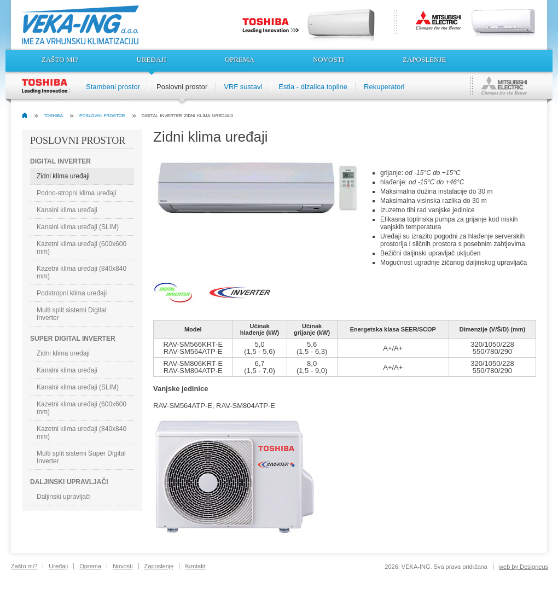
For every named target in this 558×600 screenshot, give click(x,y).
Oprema (239, 59)
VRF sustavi (243, 87)
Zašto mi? (60, 59)
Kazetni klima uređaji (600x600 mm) (81, 247)
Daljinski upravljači (64, 496)
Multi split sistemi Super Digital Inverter (81, 457)
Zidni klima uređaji (63, 176)
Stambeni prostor (113, 87)
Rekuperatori (384, 87)
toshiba (53, 115)
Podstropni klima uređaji (72, 293)
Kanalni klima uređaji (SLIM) (78, 227)
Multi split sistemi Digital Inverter (71, 314)
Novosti (328, 59)
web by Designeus (523, 566)
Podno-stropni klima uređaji (76, 193)
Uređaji (151, 59)
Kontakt (195, 566)
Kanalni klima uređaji (67, 210)
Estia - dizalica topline (312, 87)
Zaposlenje (424, 59)
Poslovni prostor (181, 87)
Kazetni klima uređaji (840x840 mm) (81, 272)
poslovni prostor (102, 115)
